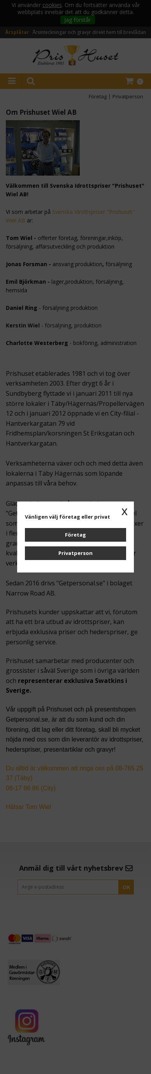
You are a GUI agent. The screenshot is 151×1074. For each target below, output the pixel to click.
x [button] (124, 511)
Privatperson (75, 553)
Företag (75, 534)
